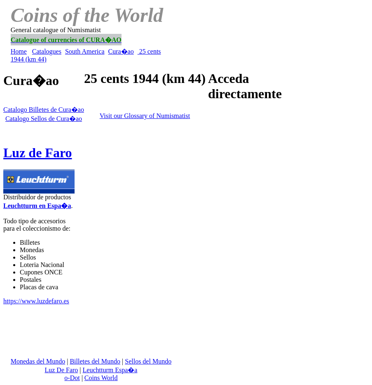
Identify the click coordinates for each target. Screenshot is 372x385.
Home (19, 51)
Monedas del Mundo (38, 361)
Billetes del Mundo (95, 361)
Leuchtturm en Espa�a (37, 205)
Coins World (101, 377)
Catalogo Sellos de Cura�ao (43, 118)
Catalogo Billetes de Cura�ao (43, 109)
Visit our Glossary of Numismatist (145, 115)
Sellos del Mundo (148, 361)
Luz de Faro (37, 152)
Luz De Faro (61, 369)
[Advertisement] (264, 55)
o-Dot (72, 377)
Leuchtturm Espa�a (110, 369)
